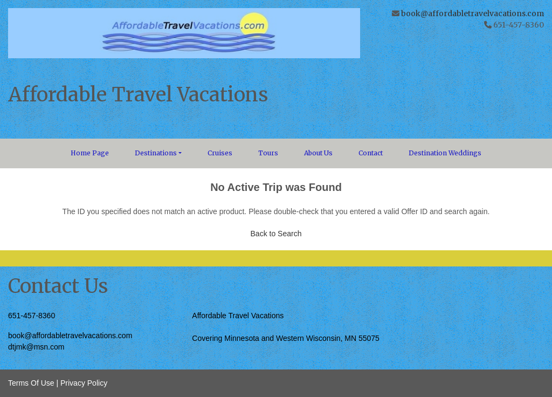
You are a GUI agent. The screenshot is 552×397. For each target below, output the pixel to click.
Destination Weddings (445, 153)
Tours (268, 153)
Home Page (90, 153)
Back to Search (276, 233)
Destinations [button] (156, 153)
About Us (318, 153)
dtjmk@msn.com (36, 347)
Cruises (220, 153)
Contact (370, 153)
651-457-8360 (31, 315)
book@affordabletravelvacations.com (472, 13)
